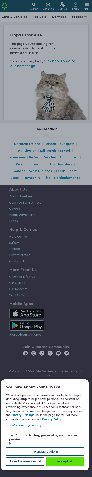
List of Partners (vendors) (23, 425)
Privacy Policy (52, 419)
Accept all (65, 461)
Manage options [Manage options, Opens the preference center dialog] (46, 451)
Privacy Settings (22, 415)
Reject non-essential (25, 461)
